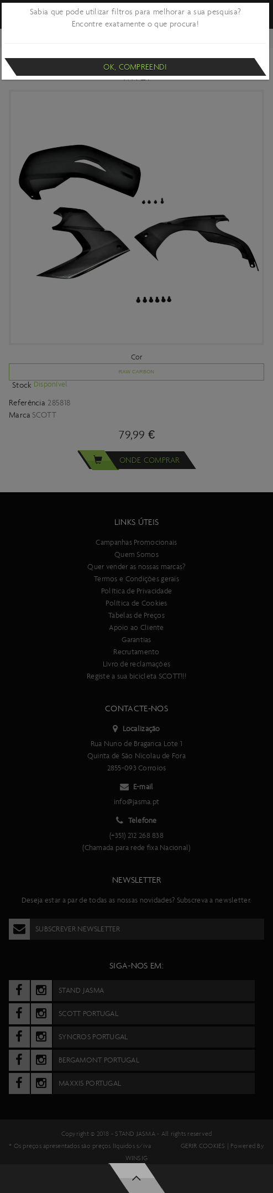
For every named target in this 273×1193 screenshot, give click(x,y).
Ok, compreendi (135, 67)
